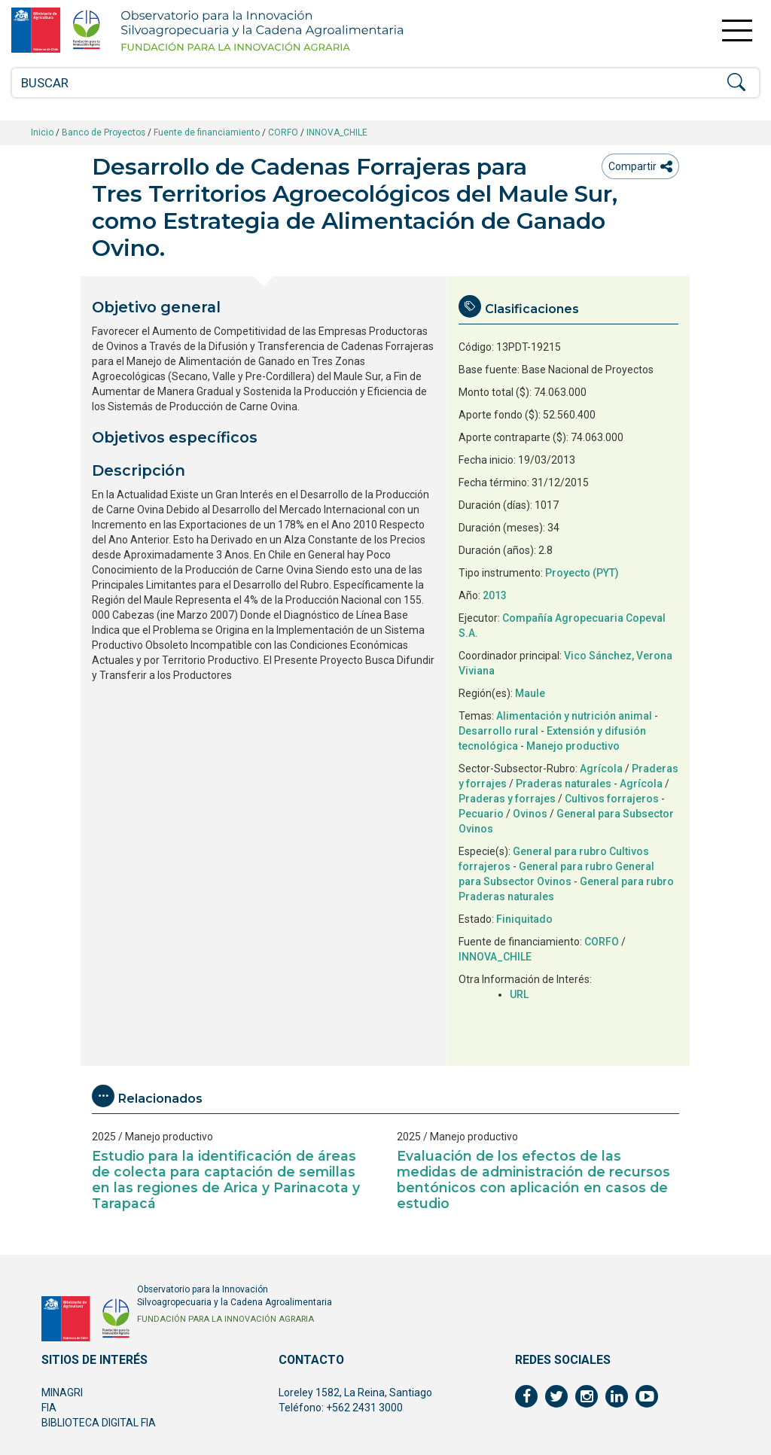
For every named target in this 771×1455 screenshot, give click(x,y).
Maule (530, 693)
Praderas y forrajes (507, 799)
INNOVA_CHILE (336, 132)
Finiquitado (524, 919)
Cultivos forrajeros (612, 799)
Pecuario (481, 814)
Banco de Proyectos (103, 132)
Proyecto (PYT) (582, 573)
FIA (48, 1408)
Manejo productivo (573, 746)
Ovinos (530, 814)
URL (519, 994)
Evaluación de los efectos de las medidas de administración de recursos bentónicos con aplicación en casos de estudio (533, 1179)
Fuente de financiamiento (207, 132)
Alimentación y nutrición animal (574, 716)
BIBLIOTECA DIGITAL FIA (98, 1423)
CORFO (283, 132)
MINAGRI (62, 1393)
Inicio (42, 132)
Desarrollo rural (498, 731)
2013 (495, 595)
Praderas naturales (563, 784)
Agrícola (601, 769)
